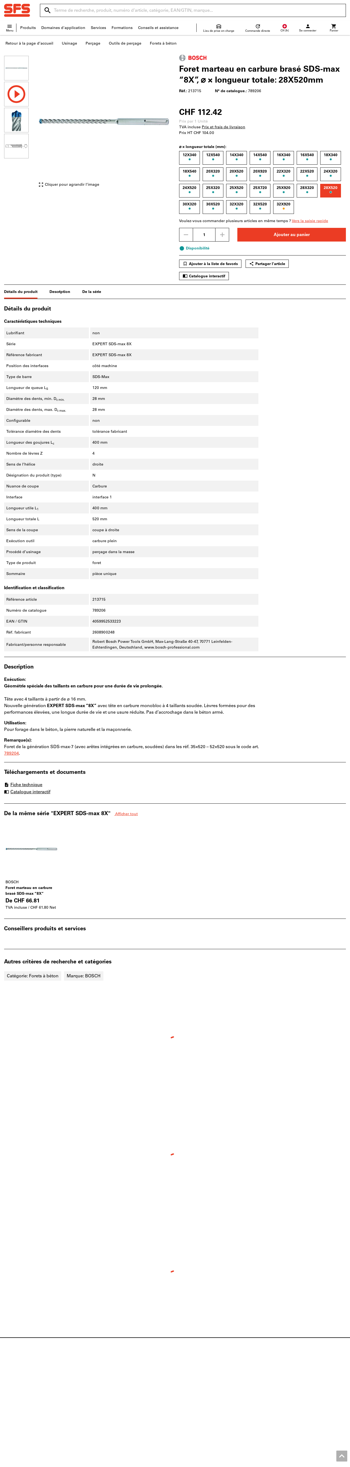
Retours (186, 1391)
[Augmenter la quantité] (222, 235)
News (9, 1374)
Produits (28, 27)
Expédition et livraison (200, 1385)
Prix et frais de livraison (223, 127)
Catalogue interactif (204, 276)
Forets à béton (163, 43)
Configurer (101, 1385)
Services (98, 27)
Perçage (93, 43)
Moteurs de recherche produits (120, 1391)
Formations (122, 27)
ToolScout (101, 1380)
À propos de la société (24, 1397)
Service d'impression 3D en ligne (122, 1403)
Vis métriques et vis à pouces (293, 1374)
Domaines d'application (63, 27)
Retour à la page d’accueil (29, 43)
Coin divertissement (22, 1408)
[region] (20, 124)
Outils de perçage (125, 43)
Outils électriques (283, 1385)
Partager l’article (267, 263)
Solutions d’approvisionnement (121, 1408)
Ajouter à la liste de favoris (210, 263)
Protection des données (305, 1461)
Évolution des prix (196, 1403)
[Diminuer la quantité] (186, 235)
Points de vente (18, 1385)
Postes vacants (18, 1391)
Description (59, 291)
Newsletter (189, 1408)
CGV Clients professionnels (219, 1461)
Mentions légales (175, 1461)
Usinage (69, 43)
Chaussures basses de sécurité (295, 1380)
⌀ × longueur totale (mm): (202, 146)
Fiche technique (23, 784)
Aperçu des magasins (24, 1380)
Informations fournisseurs (203, 1397)
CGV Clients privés (264, 1461)
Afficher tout (126, 814)
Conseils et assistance (158, 27)
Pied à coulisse (280, 1397)
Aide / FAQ (189, 1380)
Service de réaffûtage (111, 1397)
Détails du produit (20, 291)
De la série (91, 291)
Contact (186, 1374)
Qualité (11, 1403)
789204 (11, 753)
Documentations (107, 1374)
